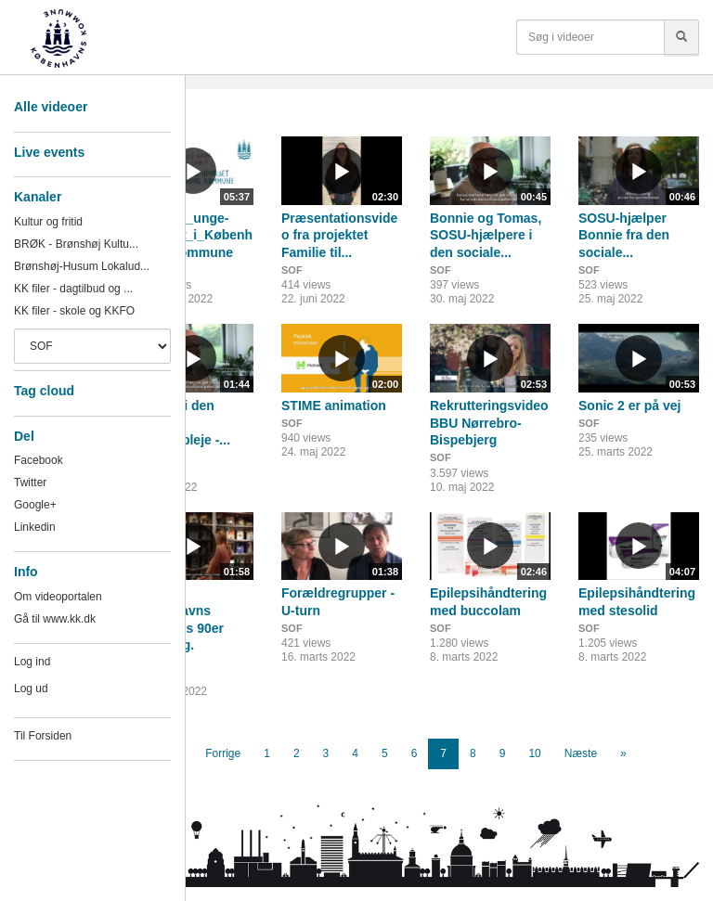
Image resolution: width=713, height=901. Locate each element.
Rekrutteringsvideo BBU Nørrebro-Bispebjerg (489, 422)
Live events (49, 152)
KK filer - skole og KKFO (74, 310)
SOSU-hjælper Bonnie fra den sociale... (623, 235)
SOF (292, 270)
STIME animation (333, 405)
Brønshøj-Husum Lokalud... (81, 266)
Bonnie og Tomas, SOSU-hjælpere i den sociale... (485, 235)
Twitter (30, 482)
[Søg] (681, 37)
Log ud (31, 688)
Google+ (35, 504)
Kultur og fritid (48, 221)
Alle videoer (50, 106)
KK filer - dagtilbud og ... (73, 288)
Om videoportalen (58, 596)
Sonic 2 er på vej (629, 405)
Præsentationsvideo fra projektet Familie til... (339, 235)
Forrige (222, 753)
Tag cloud (44, 390)
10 (534, 753)
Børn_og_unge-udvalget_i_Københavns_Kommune (193, 235)
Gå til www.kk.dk (55, 618)
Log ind (32, 661)
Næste (580, 753)
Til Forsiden (42, 735)
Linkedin (35, 527)
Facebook (38, 460)
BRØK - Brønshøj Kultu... (76, 244)
